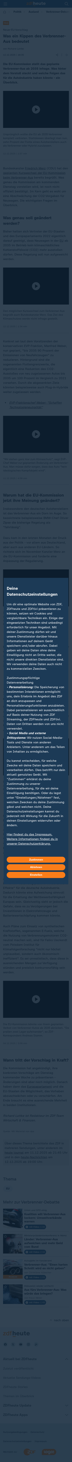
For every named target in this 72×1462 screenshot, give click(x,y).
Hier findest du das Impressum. (29, 834)
